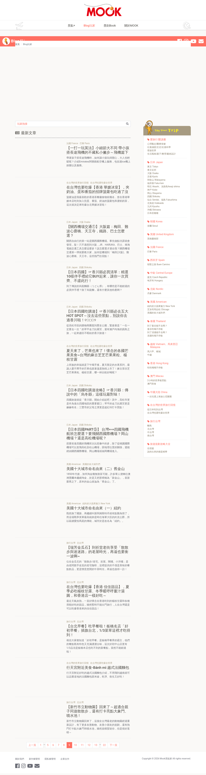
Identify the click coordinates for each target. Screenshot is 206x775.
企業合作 (65, 760)
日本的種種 (152, 213)
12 (89, 746)
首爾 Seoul (152, 226)
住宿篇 (150, 448)
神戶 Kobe (152, 190)
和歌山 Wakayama (156, 180)
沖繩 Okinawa (154, 209)
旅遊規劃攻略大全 (160, 443)
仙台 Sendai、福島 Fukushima (162, 199)
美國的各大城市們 (156, 312)
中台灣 (150, 432)
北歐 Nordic (156, 288)
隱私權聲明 (50, 760)
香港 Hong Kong (159, 363)
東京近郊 (151, 170)
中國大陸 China (158, 392)
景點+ (71, 25)
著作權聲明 (34, 760)
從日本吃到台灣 (155, 409)
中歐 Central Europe (161, 272)
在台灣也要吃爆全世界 (158, 413)
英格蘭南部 (152, 238)
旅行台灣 (155, 421)
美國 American (158, 301)
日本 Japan (156, 162)
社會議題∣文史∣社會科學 (159, 147)
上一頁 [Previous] (32, 746)
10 (75, 746)
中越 (149, 355)
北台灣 (150, 429)
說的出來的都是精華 (157, 451)
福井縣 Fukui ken (155, 183)
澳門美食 (151, 383)
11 (82, 746)
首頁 (17, 44)
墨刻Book (110, 25)
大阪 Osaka (153, 173)
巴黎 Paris (152, 251)
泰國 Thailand (157, 321)
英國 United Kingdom (162, 234)
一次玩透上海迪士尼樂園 (159, 396)
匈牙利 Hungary (155, 280)
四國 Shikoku (153, 196)
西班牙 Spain (157, 260)
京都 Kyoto (152, 176)
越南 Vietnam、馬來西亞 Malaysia (164, 346)
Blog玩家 (89, 25)
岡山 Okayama (154, 193)
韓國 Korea (156, 221)
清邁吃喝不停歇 (155, 335)
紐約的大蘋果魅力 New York (161, 306)
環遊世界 (151, 150)
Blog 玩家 (19, 35)
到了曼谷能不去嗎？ (157, 325)
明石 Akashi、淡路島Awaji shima (163, 186)
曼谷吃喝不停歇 (155, 329)
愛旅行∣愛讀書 (158, 139)
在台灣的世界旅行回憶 (162, 404)
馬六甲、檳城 (154, 351)
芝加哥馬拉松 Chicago (158, 309)
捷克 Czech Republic (157, 277)
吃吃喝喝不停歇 (155, 367)
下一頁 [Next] (113, 746)
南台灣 (150, 435)
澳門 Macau (157, 376)
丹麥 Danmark (154, 293)
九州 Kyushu (153, 206)
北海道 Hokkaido (155, 203)
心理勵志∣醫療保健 (156, 144)
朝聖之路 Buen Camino (158, 264)
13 (95, 746)
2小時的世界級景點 (156, 380)
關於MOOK (131, 25)
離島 (149, 425)
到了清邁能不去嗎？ (157, 332)
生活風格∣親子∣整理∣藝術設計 (161, 154)
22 (104, 746)
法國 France (156, 247)
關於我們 (19, 760)
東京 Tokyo (152, 166)
